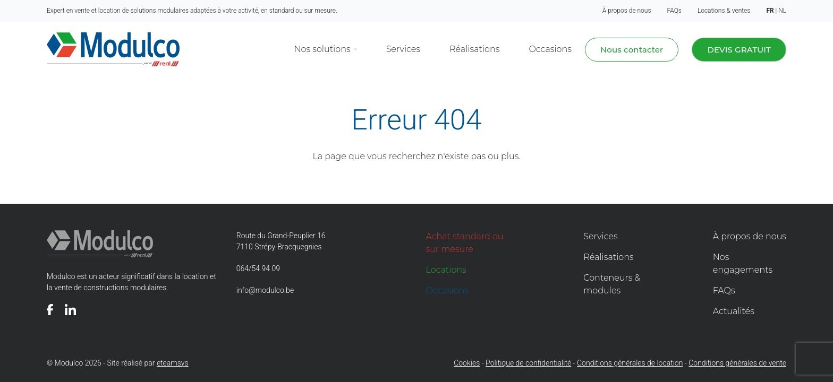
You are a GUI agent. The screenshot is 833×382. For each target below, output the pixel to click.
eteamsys (173, 363)
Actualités (733, 311)
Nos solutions (322, 49)
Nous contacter (632, 50)
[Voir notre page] (50, 309)
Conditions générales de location (630, 363)
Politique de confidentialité (528, 363)
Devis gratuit (739, 50)
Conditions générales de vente (737, 363)
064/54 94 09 (258, 268)
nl (782, 10)
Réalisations (474, 49)
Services (403, 49)
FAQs (674, 10)
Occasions (550, 49)
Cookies (467, 363)
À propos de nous (626, 10)
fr (770, 10)
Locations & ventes (724, 10)
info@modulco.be (265, 290)
